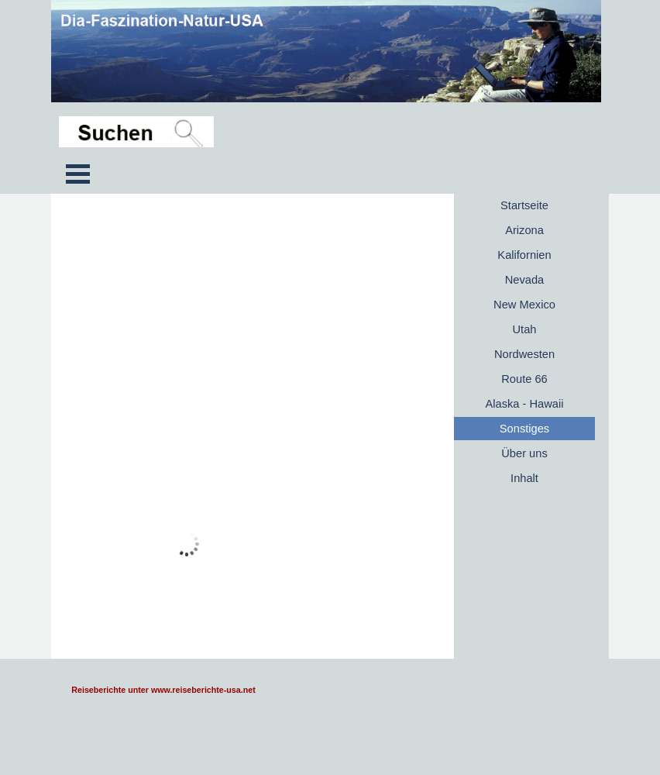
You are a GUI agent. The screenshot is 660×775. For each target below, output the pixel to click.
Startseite (524, 205)
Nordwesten (524, 354)
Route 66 (524, 379)
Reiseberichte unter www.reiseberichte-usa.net (163, 689)
